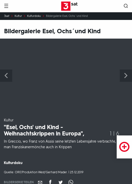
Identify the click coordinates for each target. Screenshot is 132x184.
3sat (6, 16)
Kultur (18, 16)
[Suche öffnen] (126, 6)
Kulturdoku (34, 16)
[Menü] (6, 6)
